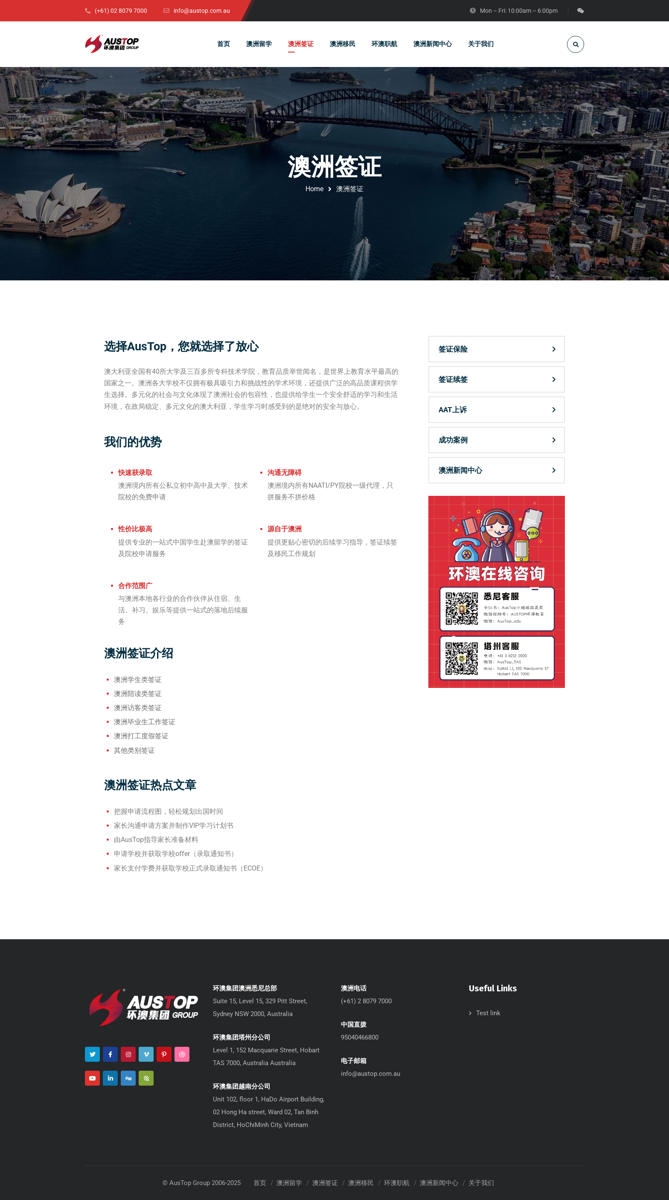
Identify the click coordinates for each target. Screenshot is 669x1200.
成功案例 (453, 440)
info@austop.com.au (370, 1074)
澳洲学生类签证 (138, 680)
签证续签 (453, 379)
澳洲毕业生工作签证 (144, 722)
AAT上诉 (453, 409)
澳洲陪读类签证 (138, 694)
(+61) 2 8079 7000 (366, 1001)
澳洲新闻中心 (460, 470)
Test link (488, 1013)
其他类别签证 (134, 750)
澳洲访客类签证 (138, 708)
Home (314, 189)
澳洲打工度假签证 (141, 736)
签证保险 (453, 349)
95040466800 (359, 1037)
